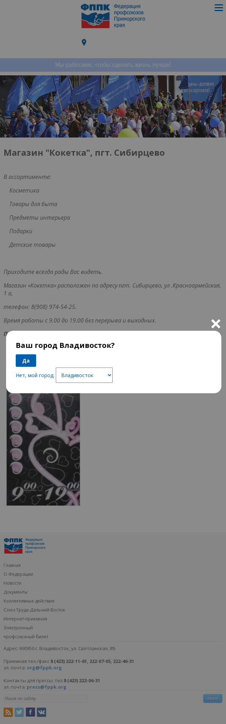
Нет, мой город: (35, 375)
